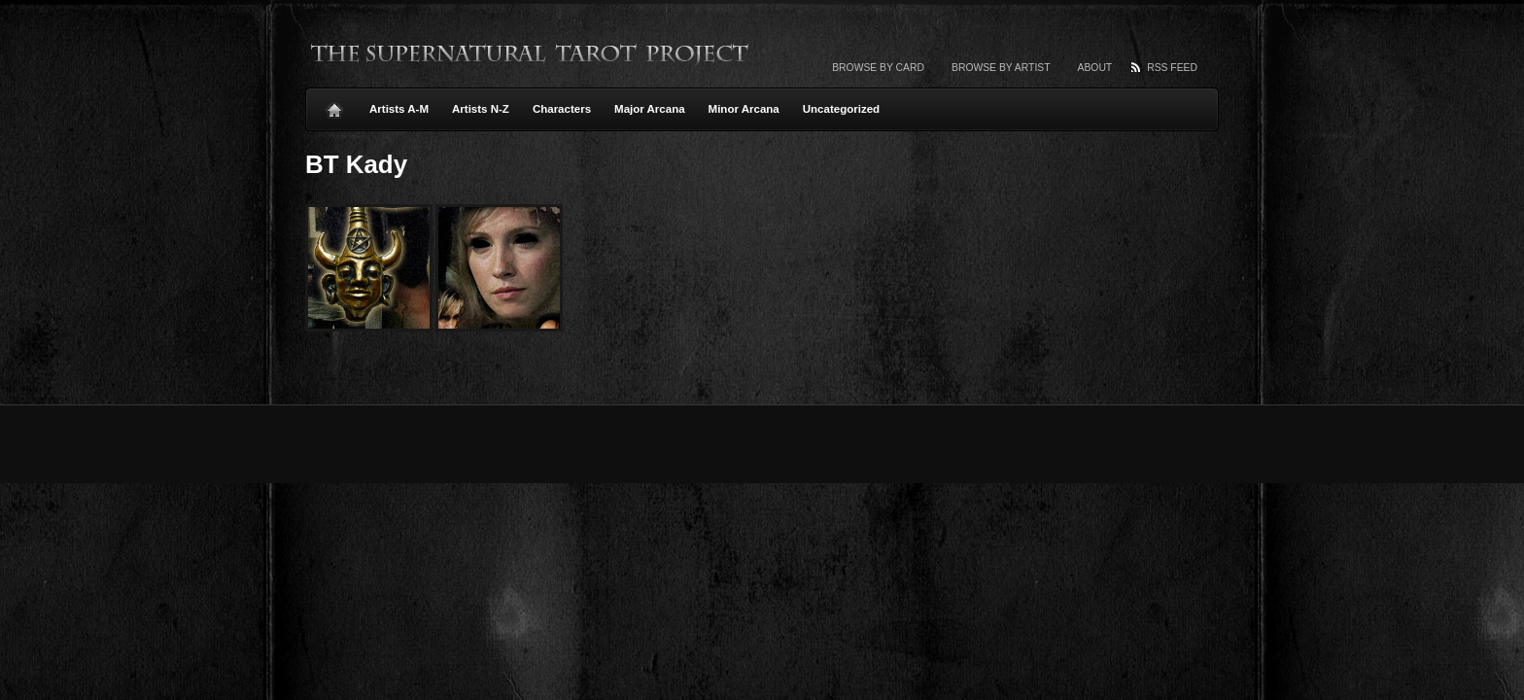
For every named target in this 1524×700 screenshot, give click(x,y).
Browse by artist (1001, 67)
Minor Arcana (744, 109)
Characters (562, 109)
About (1095, 67)
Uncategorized (841, 109)
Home (334, 105)
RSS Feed (1172, 67)
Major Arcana (649, 109)
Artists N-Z (480, 109)
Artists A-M (399, 109)
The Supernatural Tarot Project (530, 53)
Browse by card (878, 67)
